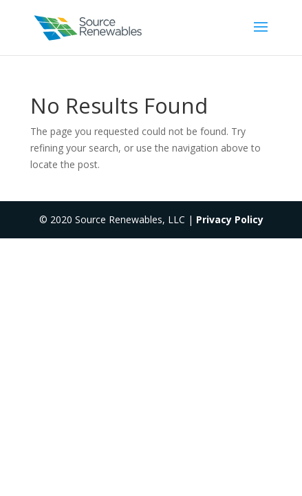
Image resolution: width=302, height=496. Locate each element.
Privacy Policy (229, 219)
